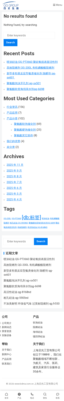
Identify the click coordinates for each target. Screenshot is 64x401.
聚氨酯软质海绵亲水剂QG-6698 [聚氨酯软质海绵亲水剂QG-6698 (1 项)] (42, 223)
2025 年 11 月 (15, 164)
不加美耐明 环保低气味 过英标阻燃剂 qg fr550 (32, 303)
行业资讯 (12, 107)
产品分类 (12, 118)
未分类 (11, 147)
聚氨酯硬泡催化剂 (25, 129)
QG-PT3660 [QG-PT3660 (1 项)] (16, 218)
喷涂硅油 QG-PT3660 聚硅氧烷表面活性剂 (32, 62)
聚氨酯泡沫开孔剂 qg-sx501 (24, 83)
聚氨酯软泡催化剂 (25, 124)
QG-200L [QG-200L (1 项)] (7, 218)
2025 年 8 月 (14, 176)
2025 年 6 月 (14, 188)
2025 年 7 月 (14, 182)
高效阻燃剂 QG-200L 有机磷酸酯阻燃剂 (30, 67)
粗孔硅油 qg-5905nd (16, 297)
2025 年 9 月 (14, 170)
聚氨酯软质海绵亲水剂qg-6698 (25, 89)
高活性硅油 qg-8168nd (17, 292)
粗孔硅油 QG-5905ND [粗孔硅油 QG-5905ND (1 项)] (19, 223)
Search (10, 42)
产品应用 (12, 112)
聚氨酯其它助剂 (23, 135)
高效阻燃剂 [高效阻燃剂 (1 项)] (22, 227)
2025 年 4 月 (14, 199)
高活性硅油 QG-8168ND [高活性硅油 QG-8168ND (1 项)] (37, 227)
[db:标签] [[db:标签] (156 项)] (31, 217)
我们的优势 (13, 141)
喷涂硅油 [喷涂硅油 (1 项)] (45, 218)
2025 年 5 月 (14, 193)
